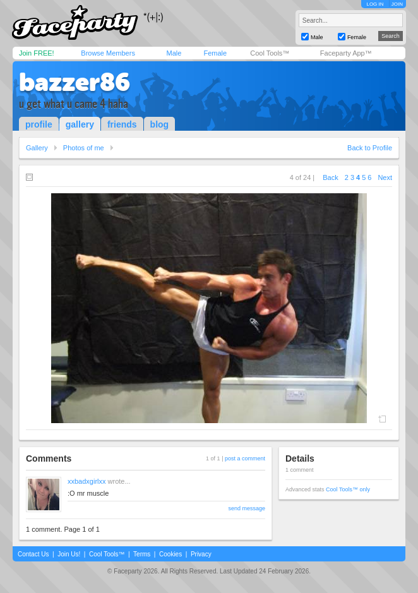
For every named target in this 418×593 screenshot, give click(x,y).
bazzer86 (74, 82)
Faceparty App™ (346, 53)
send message (246, 508)
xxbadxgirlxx (87, 481)
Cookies (170, 554)
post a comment (245, 458)
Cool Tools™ (269, 53)
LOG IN (374, 4)
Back (330, 177)
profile (38, 124)
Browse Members (108, 53)
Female (215, 53)
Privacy (201, 554)
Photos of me (83, 148)
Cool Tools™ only (348, 489)
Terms (141, 554)
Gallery (37, 148)
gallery (80, 124)
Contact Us (33, 554)
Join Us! (68, 554)
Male (173, 53)
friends (122, 124)
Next (385, 177)
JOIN (397, 4)
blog (159, 124)
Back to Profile (369, 148)
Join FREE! (36, 53)
